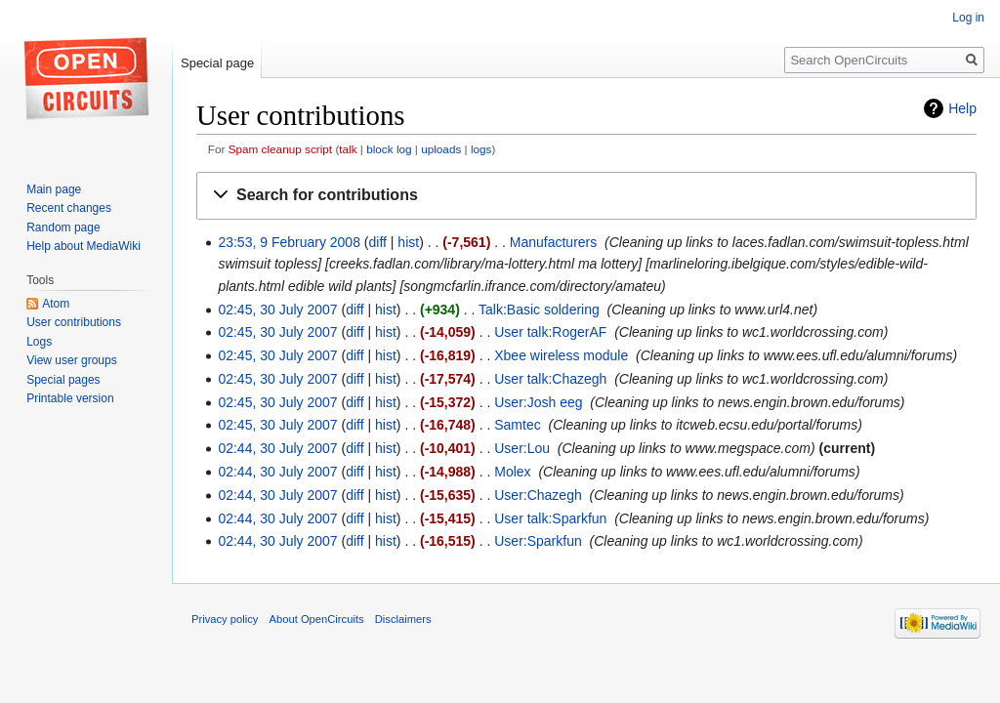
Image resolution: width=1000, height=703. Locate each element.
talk (347, 149)
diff (378, 242)
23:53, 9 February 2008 (289, 242)
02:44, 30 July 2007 (277, 448)
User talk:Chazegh (550, 379)
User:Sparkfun (537, 541)
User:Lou (522, 448)
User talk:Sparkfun (550, 518)
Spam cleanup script (280, 149)
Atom (55, 303)
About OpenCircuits (317, 619)
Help (962, 108)
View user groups (71, 360)
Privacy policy (224, 619)
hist (408, 242)
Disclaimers (403, 619)
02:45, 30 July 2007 (277, 309)
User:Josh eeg (538, 402)
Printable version (69, 398)
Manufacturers (553, 242)
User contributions (73, 322)
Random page (63, 227)
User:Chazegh (538, 495)
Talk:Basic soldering (539, 309)
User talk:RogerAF (550, 332)
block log (388, 149)
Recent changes (68, 208)
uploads (441, 149)
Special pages (63, 380)
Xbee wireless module (561, 355)
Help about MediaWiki (83, 246)
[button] (586, 196)
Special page (217, 63)
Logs (39, 342)
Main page (53, 189)
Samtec (517, 425)
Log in (968, 17)
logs (481, 149)
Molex (512, 471)
